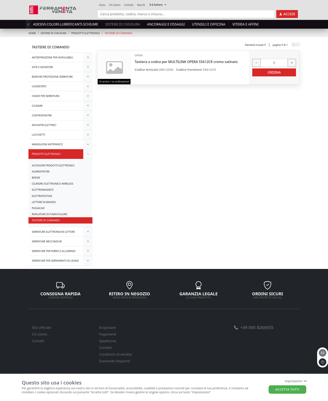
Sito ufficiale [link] (41, 327)
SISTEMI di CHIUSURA (122, 24)
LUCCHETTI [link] (38, 134)
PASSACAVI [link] (38, 208)
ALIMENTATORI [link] (41, 171)
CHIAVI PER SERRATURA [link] (45, 96)
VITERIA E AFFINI (245, 24)
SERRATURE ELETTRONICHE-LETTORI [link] (53, 232)
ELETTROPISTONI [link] (42, 196)
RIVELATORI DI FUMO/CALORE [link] (49, 214)
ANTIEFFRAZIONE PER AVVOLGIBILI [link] (52, 57)
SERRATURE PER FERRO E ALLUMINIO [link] (54, 251)
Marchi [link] (141, 5)
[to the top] (322, 362)
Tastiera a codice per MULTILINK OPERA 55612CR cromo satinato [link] (186, 62)
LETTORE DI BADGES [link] (44, 202)
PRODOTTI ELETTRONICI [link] (85, 33)
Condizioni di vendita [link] (115, 354)
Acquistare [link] (107, 327)
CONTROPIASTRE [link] (42, 115)
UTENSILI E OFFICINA (208, 24)
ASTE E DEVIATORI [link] (42, 67)
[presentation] (29, 24)
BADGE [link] (36, 177)
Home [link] (32, 33)
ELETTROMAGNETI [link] (43, 190)
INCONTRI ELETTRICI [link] (44, 125)
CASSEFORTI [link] (39, 86)
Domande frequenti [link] (114, 361)
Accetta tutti (287, 389)
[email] (322, 353)
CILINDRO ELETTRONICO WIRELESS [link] (52, 183)
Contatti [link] (128, 5)
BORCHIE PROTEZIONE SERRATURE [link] (52, 76)
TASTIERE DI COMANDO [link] (118, 33)
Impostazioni (295, 381)
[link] (52, 9)
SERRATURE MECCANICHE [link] (47, 241)
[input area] (186, 14)
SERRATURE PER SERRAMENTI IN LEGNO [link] (55, 260)
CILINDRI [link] (37, 106)
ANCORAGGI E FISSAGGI (166, 24)
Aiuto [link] (102, 5)
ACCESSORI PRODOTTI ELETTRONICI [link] (53, 165)
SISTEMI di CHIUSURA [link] (54, 33)
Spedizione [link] (107, 341)
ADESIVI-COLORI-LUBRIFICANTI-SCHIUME (65, 24)
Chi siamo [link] (114, 5)
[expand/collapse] (87, 57)
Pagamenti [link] (107, 334)
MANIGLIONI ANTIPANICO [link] (47, 144)
